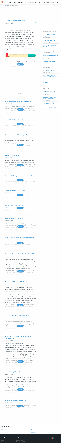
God (1, 421)
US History (37, 2)
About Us (3, 429)
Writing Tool (20, 2)
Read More (20, 98)
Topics (15, 2)
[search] (55, 2)
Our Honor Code (19, 432)
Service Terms (19, 435)
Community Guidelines (21, 430)
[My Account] (58, 2)
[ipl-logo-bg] (3, 2)
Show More (20, 53)
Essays (10, 2)
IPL (1, 5)
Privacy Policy (19, 434)
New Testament (33, 419)
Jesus (2, 419)
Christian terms (33, 421)
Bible (32, 418)
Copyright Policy (19, 429)
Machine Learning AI (29, 2)
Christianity (3, 418)
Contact (2, 430)
